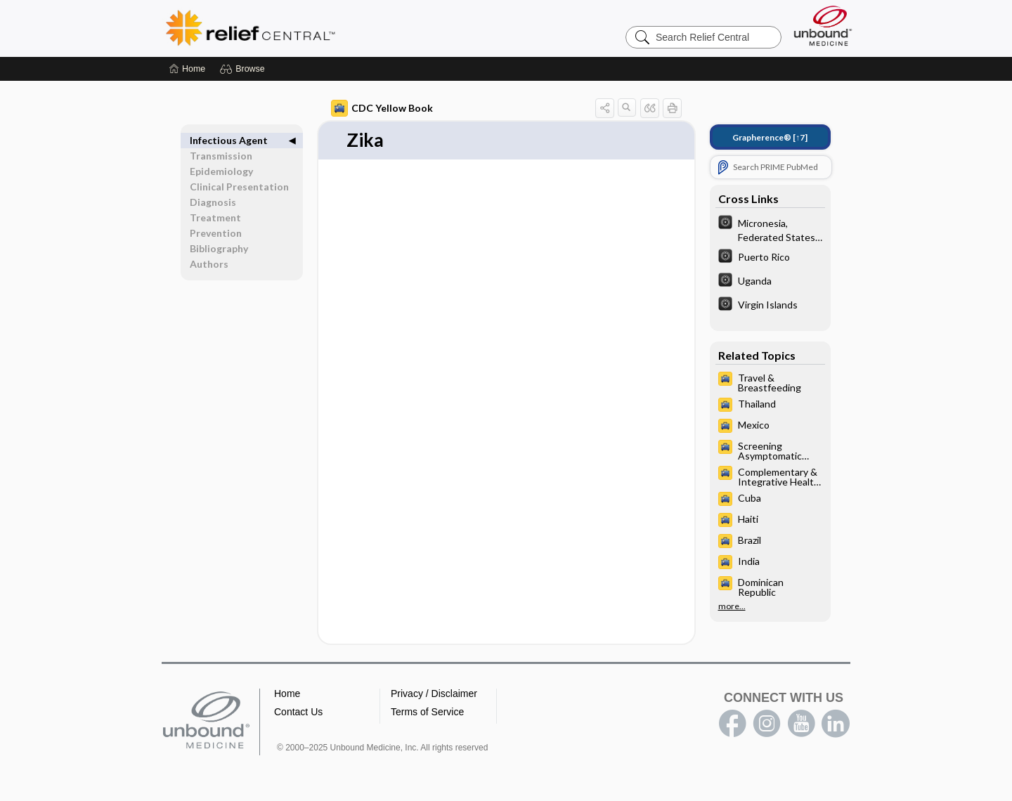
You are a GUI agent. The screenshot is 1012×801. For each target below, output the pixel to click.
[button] (244, 69)
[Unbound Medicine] (823, 26)
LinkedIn (836, 724)
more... (732, 606)
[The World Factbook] (770, 229)
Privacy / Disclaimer (434, 693)
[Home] (187, 69)
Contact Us (298, 711)
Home (287, 693)
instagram (767, 724)
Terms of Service (427, 711)
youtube (801, 724)
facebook (732, 724)
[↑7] (769, 137)
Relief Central (337, 28)
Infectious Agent (229, 140)
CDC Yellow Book (382, 108)
